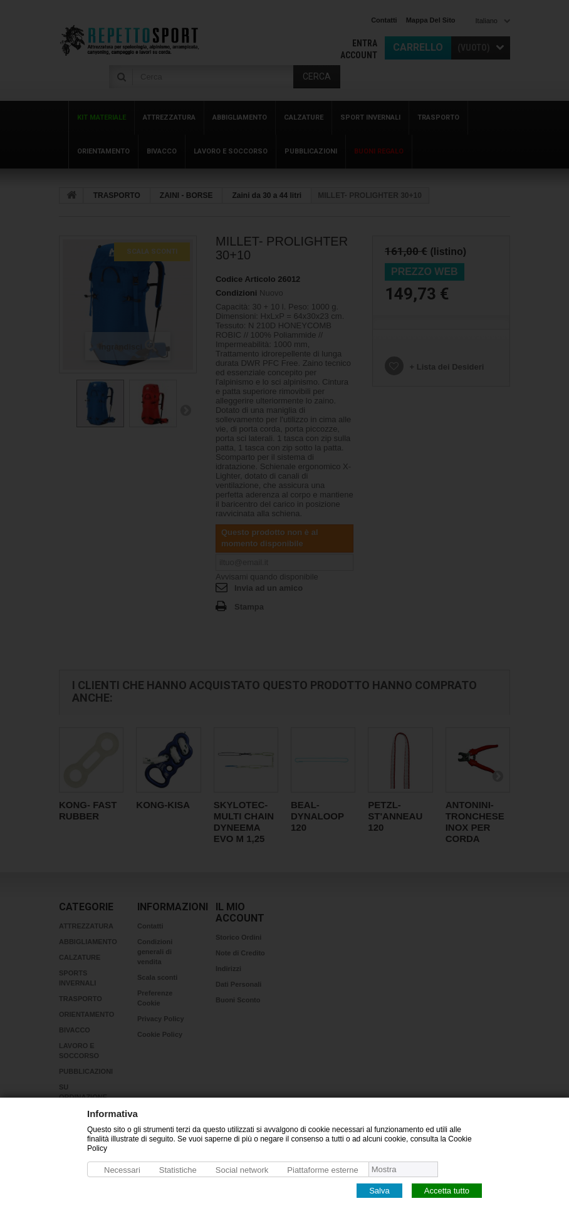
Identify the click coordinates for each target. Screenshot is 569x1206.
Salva (379, 1190)
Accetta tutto (446, 1190)
